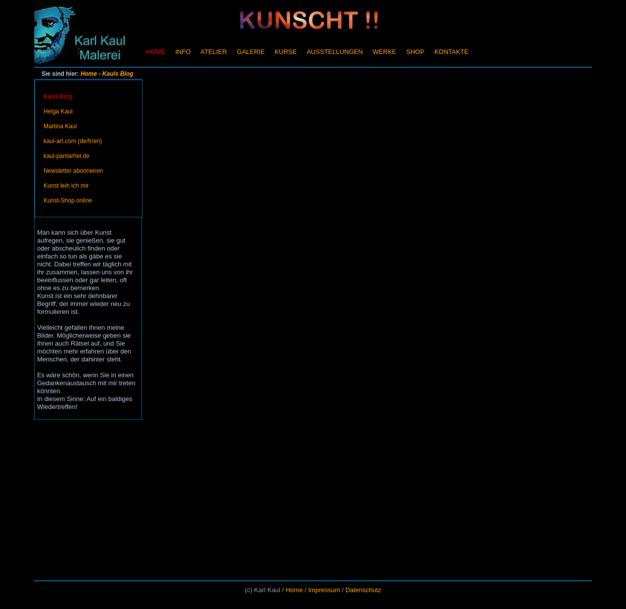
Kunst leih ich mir (66, 185)
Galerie (251, 51)
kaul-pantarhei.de (67, 155)
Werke (384, 51)
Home (89, 73)
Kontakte (451, 51)
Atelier (213, 51)
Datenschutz (363, 590)
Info (183, 51)
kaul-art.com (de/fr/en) (73, 141)
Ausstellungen (335, 51)
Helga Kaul (58, 111)
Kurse (286, 51)
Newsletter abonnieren (73, 170)
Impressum (324, 590)
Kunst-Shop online (68, 200)
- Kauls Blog (115, 73)
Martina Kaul (60, 126)
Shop (415, 51)
